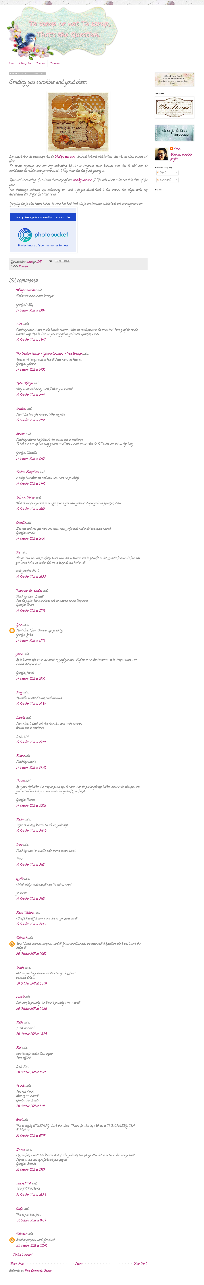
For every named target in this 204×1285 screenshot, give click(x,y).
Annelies (21, 409)
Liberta (20, 718)
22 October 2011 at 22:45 (31, 1246)
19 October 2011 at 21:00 (30, 865)
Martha (20, 1086)
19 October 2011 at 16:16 (30, 539)
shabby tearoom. (83, 180)
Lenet (176, 149)
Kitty (19, 692)
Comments (164, 180)
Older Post (139, 1264)
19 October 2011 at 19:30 (30, 704)
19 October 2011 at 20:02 (31, 806)
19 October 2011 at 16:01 (30, 509)
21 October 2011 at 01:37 (30, 1136)
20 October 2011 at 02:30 (31, 983)
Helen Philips (24, 383)
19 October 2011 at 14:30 (30, 370)
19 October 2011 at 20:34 (31, 831)
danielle (20, 434)
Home (78, 1264)
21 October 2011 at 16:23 (31, 1195)
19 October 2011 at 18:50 (30, 679)
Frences (20, 781)
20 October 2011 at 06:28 (31, 1009)
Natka (19, 1022)
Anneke (20, 968)
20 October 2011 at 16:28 (31, 1072)
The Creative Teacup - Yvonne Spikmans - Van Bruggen (49, 354)
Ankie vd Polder (25, 497)
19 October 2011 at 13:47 (30, 340)
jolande (20, 997)
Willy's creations (26, 290)
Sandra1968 (23, 1183)
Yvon (19, 625)
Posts (162, 172)
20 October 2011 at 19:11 (30, 1106)
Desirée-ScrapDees (27, 472)
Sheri (19, 1120)
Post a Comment (22, 1255)
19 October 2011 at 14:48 (30, 395)
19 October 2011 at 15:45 (30, 484)
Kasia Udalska (25, 913)
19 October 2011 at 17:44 (30, 641)
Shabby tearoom (65, 157)
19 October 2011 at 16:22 (31, 577)
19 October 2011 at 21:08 (30, 899)
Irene (19, 845)
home (11, 64)
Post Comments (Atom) (38, 1271)
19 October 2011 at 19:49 (31, 742)
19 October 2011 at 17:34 (30, 611)
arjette (19, 879)
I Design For (25, 64)
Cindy (19, 1209)
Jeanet (19, 654)
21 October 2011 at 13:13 (30, 1170)
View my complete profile (180, 157)
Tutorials (40, 64)
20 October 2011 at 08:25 (31, 1034)
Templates (55, 64)
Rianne (20, 756)
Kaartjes (23, 267)
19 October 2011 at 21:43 (30, 924)
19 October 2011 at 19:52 (31, 768)
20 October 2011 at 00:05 (31, 954)
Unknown (21, 938)
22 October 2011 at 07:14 (31, 1220)
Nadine (20, 819)
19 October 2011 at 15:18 (30, 459)
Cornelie (20, 523)
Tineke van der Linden (29, 591)
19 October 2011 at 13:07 (30, 310)
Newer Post (17, 1264)
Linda (19, 324)
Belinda (20, 1150)
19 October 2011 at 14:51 (30, 420)
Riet (18, 1048)
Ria (18, 552)
